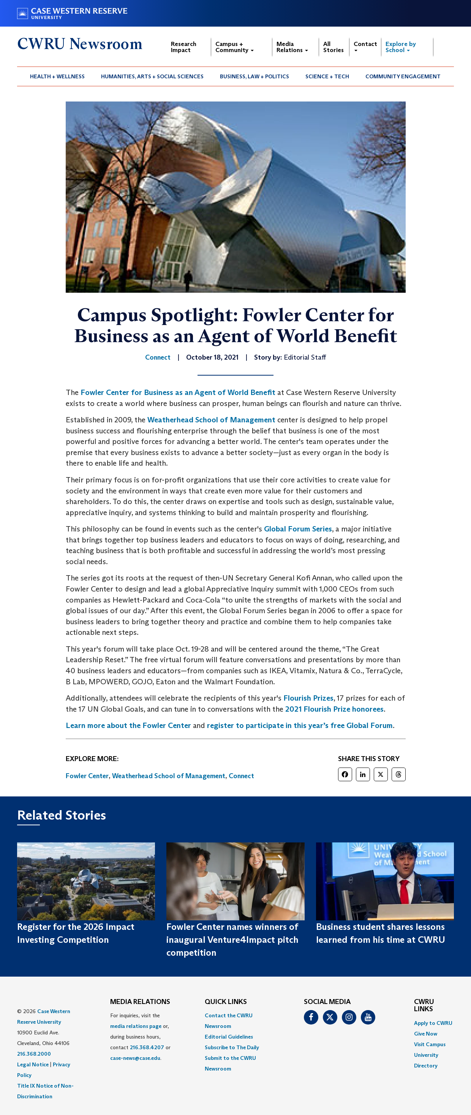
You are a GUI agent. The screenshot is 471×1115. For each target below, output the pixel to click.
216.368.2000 (34, 1053)
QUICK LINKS (226, 1002)
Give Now (425, 1033)
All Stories (333, 47)
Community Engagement (403, 76)
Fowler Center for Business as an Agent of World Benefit (178, 392)
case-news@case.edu (135, 1058)
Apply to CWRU (433, 1023)
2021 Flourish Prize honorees (333, 709)
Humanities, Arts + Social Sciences (152, 76)
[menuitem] (57, 76)
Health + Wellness (57, 76)
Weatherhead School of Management (211, 419)
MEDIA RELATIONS (140, 1002)
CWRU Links (424, 1005)
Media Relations (292, 47)
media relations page (135, 1026)
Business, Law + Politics (254, 76)
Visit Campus (430, 1044)
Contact (365, 45)
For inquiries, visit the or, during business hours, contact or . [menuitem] (140, 1036)
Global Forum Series (298, 528)
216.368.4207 (147, 1047)
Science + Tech (327, 76)
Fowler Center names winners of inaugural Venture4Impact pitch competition (232, 939)
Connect (241, 776)
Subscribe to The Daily (232, 1047)
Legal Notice (33, 1064)
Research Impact (183, 47)
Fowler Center (87, 776)
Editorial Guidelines (229, 1036)
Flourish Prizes (308, 698)
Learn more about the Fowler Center (128, 725)
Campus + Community (234, 47)
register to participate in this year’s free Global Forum (300, 725)
